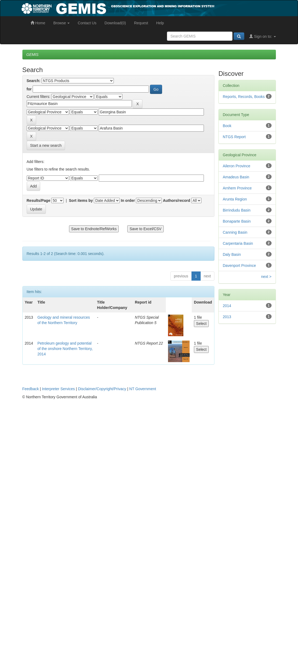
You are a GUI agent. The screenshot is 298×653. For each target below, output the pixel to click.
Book (227, 126)
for (29, 89)
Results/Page (38, 200)
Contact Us (87, 23)
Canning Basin (235, 232)
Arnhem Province (237, 188)
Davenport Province (239, 265)
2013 (227, 317)
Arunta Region (235, 199)
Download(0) (115, 23)
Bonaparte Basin (237, 221)
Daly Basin (232, 254)
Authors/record (176, 200)
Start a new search (46, 145)
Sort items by (81, 200)
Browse (61, 23)
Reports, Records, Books (244, 96)
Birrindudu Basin (237, 210)
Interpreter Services (58, 389)
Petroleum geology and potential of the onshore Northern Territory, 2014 (65, 348)
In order (128, 200)
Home (37, 23)
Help (160, 23)
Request (141, 23)
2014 (227, 306)
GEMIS (32, 54)
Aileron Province (236, 166)
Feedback (30, 389)
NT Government (142, 389)
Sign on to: (262, 36)
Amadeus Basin (236, 177)
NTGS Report (234, 137)
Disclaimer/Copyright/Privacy (102, 389)
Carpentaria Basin (238, 243)
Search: (33, 81)
